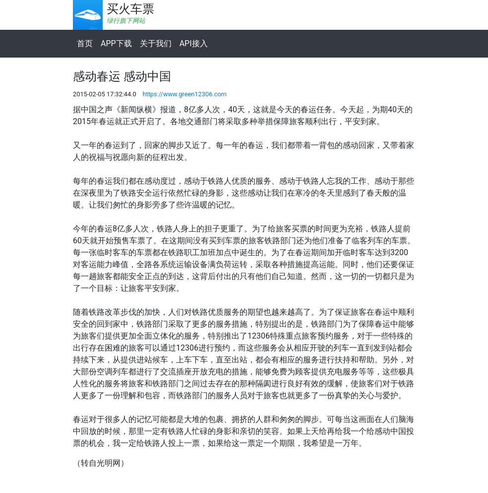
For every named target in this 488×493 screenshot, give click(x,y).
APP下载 (116, 43)
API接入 (194, 43)
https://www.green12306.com (184, 94)
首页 (85, 43)
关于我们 (156, 43)
